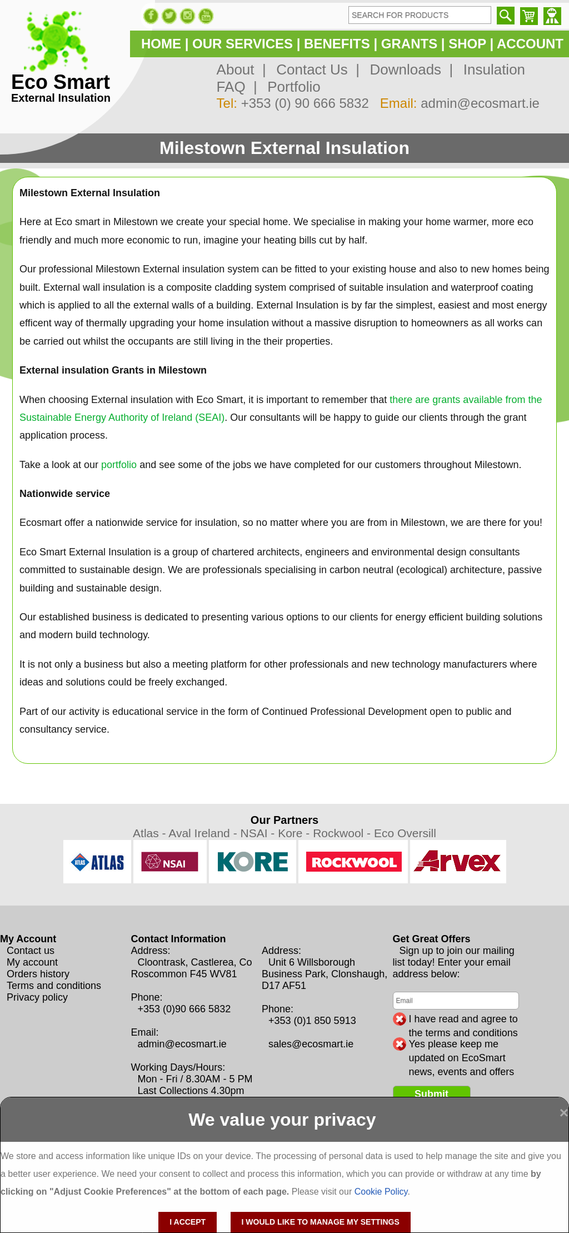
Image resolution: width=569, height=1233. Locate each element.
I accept (187, 1221)
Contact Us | (314, 69)
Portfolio (290, 86)
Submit (431, 1094)
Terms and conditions (54, 985)
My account (32, 962)
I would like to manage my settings (321, 1221)
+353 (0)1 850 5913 (312, 1020)
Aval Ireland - (204, 833)
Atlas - (150, 833)
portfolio (119, 464)
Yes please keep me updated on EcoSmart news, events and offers (462, 1044)
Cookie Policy (381, 1191)
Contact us (30, 950)
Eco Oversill (405, 833)
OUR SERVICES (242, 43)
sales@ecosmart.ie (310, 1044)
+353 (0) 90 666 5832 (305, 103)
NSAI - (259, 833)
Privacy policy (37, 997)
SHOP (467, 43)
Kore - (295, 833)
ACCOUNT (530, 43)
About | (241, 69)
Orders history (38, 974)
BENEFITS (337, 43)
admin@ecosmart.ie (480, 103)
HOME (161, 43)
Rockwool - (343, 833)
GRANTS (409, 43)
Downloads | (407, 69)
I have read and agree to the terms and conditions (463, 1019)
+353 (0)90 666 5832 (184, 1009)
